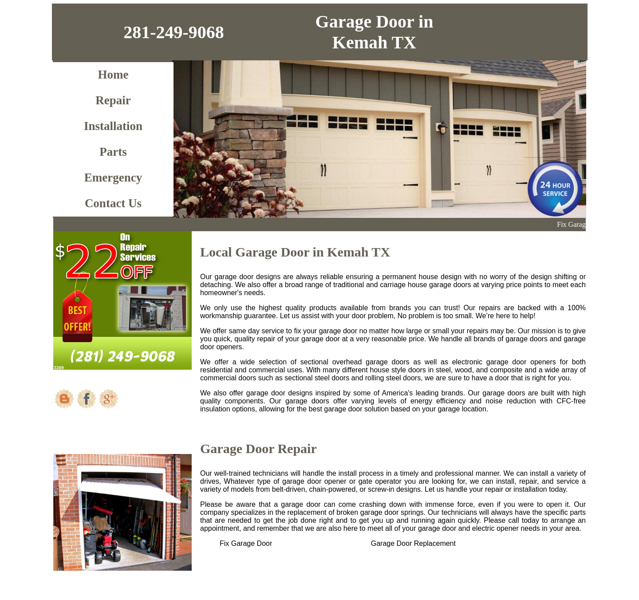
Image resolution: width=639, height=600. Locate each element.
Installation (113, 126)
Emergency (113, 177)
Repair (112, 100)
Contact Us (113, 203)
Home (113, 74)
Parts (112, 151)
